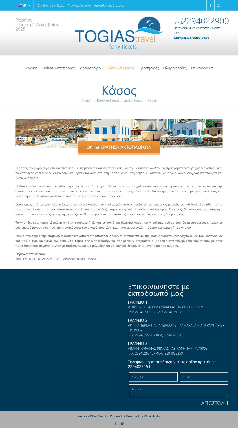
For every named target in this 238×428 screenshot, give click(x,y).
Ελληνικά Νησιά (108, 100)
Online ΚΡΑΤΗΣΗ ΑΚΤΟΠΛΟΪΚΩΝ (119, 147)
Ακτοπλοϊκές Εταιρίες (109, 5)
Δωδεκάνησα (133, 100)
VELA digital (152, 416)
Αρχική (86, 100)
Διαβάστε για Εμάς (50, 5)
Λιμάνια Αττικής (79, 5)
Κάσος (152, 100)
